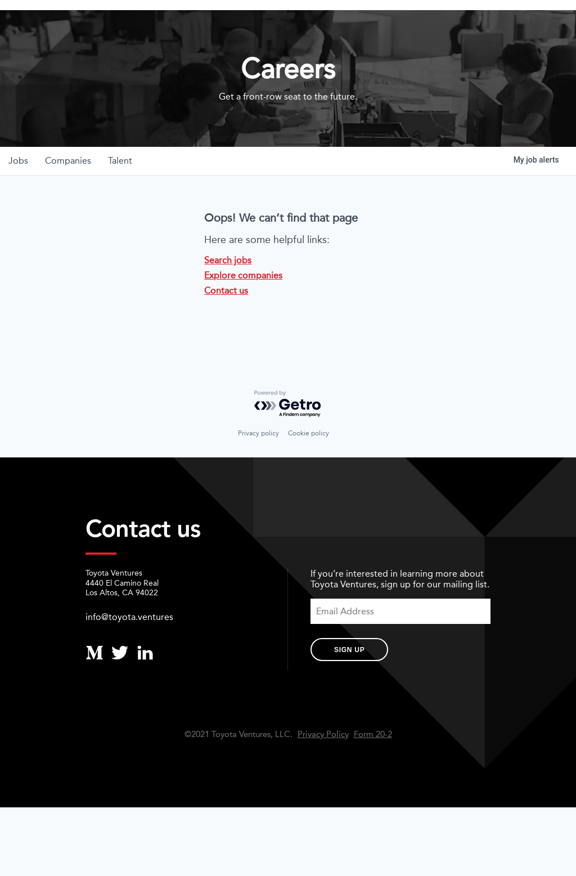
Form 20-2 (373, 769)
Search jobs (227, 295)
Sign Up (349, 685)
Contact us (226, 326)
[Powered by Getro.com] (288, 439)
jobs (19, 196)
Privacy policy (258, 468)
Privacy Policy (323, 769)
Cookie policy (308, 468)
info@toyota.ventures (129, 651)
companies (70, 196)
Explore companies (243, 311)
